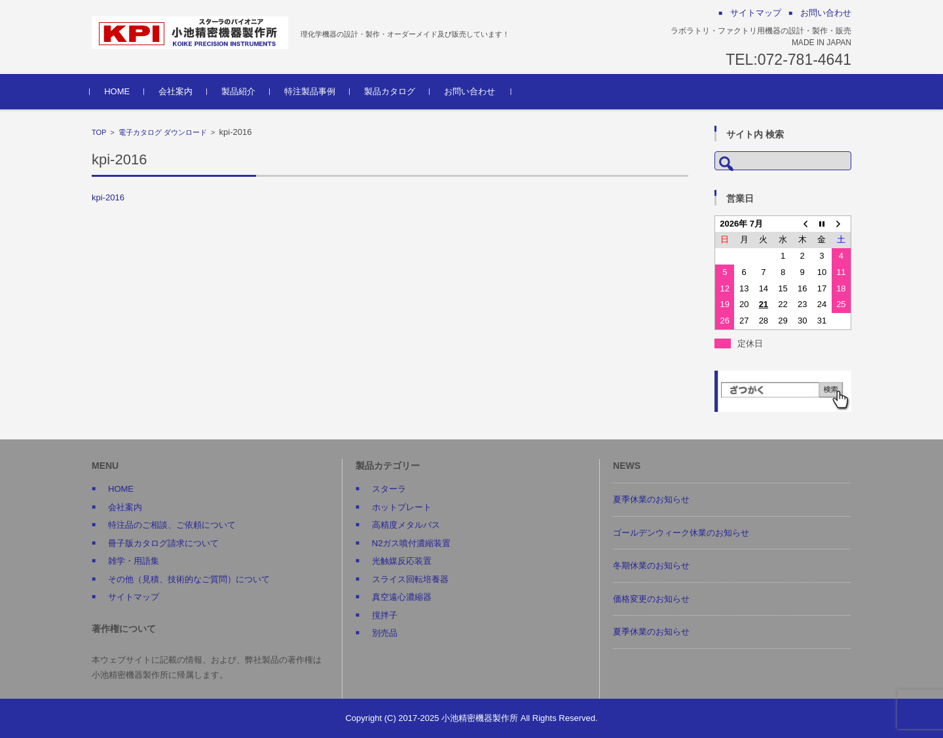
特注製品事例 (311, 91)
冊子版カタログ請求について (163, 543)
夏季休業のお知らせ (651, 499)
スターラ (389, 489)
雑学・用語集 (133, 561)
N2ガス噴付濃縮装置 (411, 543)
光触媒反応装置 (402, 561)
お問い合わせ (471, 91)
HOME (119, 91)
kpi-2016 (108, 197)
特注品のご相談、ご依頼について (172, 525)
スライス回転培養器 (410, 579)
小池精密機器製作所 (479, 718)
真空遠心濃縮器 (402, 597)
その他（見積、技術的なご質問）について (189, 579)
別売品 (385, 633)
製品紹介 (240, 91)
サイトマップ (133, 597)
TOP (99, 132)
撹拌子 (385, 615)
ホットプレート (402, 507)
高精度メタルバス (406, 525)
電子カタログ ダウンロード (163, 132)
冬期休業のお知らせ (651, 565)
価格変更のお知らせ (651, 599)
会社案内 (177, 91)
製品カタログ (391, 91)
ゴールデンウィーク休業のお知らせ (681, 533)
